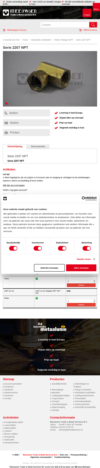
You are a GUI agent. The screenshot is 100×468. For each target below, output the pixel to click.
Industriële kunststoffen (85, 407)
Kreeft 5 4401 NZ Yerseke (70, 424)
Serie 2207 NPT (83, 40)
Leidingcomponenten (84, 395)
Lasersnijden (10, 425)
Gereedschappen (59, 404)
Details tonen (84, 259)
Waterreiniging (58, 407)
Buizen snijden (11, 434)
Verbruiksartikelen (83, 401)
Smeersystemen (82, 404)
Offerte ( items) (88, 30)
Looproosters (58, 398)
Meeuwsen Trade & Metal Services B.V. (40, 455)
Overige (55, 410)
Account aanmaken (13, 384)
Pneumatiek (80, 398)
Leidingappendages (61, 395)
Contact (7, 398)
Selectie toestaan (49, 268)
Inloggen (87, 15)
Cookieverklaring (62, 457)
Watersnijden (10, 428)
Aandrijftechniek (59, 384)
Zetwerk (8, 431)
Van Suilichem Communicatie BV (42, 463)
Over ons (64, 455)
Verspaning (9, 437)
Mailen (12, 122)
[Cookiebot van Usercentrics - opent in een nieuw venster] (84, 198)
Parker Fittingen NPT (63, 40)
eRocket (74, 463)
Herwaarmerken (11, 442)
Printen (12, 132)
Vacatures (8, 389)
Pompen (55, 401)
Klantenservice (11, 392)
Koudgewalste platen (13, 422)
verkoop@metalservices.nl (71, 430)
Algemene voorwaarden (41, 457)
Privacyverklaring (78, 455)
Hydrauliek (9, 440)
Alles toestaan (81, 268)
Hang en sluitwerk (83, 389)
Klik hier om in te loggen (14, 185)
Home (25, 40)
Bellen (11, 113)
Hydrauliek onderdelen (41, 40)
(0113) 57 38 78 (66, 427)
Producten (9, 387)
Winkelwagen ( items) (14, 30)
